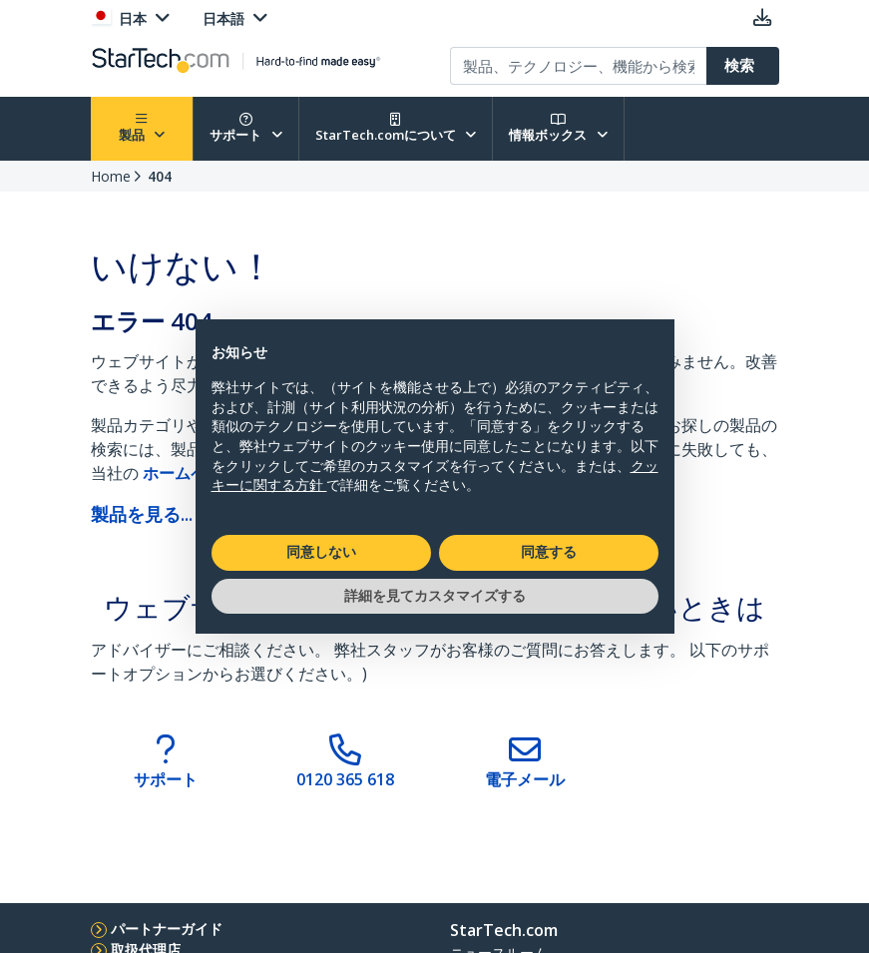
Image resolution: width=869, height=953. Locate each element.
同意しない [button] (321, 552)
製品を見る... (142, 514)
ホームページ (192, 473)
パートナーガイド (166, 928)
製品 (142, 128)
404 (160, 176)
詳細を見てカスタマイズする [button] (435, 596)
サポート (246, 128)
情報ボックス (558, 128)
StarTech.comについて (396, 128)
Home (111, 176)
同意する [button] (549, 552)
